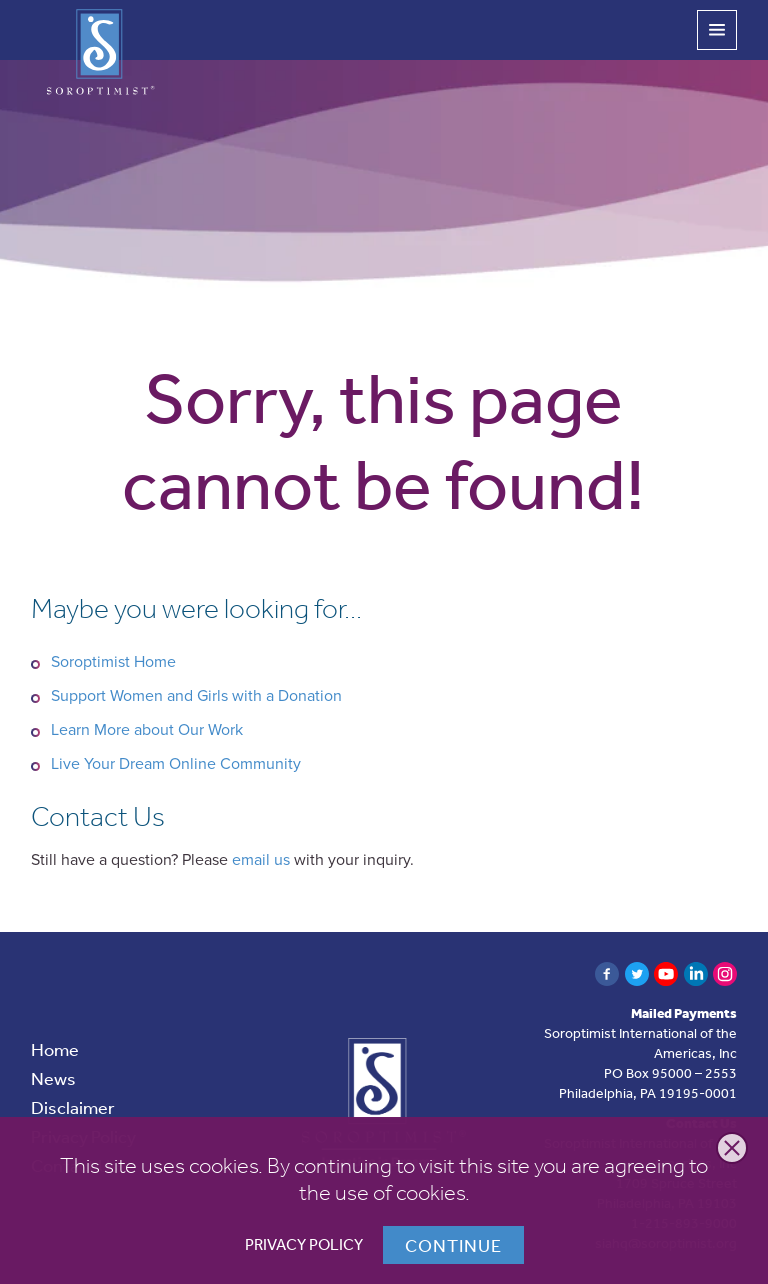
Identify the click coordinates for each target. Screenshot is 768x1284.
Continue (453, 1245)
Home (55, 1049)
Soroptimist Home (113, 662)
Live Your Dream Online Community (176, 764)
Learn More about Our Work (147, 730)
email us (261, 860)
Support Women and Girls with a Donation (196, 696)
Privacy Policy (304, 1244)
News (53, 1078)
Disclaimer (73, 1107)
